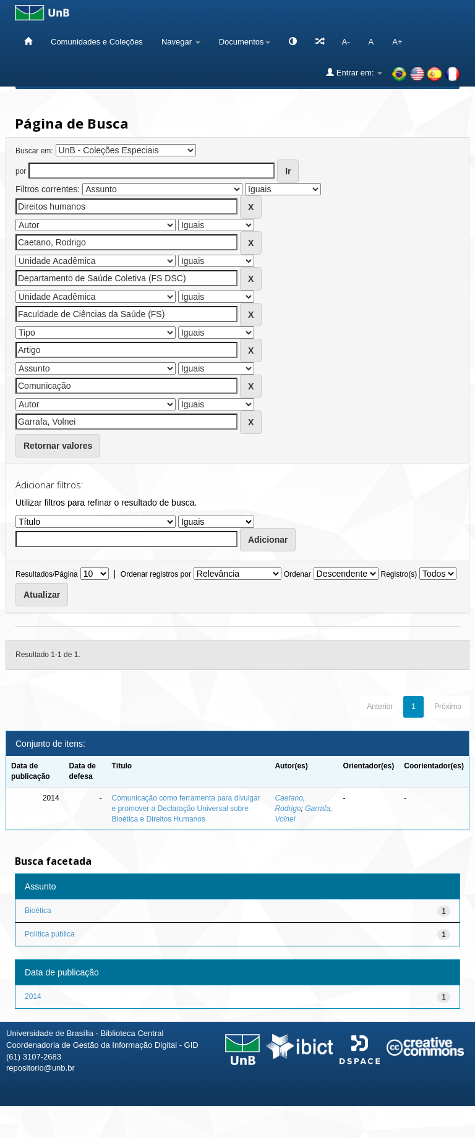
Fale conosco (402, 1124)
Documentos (244, 41)
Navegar (180, 41)
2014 (33, 996)
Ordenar (297, 574)
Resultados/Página (46, 574)
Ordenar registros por (156, 574)
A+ (397, 41)
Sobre (455, 1124)
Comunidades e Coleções (97, 41)
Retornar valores (58, 446)
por (20, 171)
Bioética (38, 910)
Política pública (50, 934)
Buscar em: (34, 150)
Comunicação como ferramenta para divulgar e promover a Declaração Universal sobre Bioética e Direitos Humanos (186, 808)
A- (346, 41)
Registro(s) (398, 574)
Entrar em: (354, 72)
